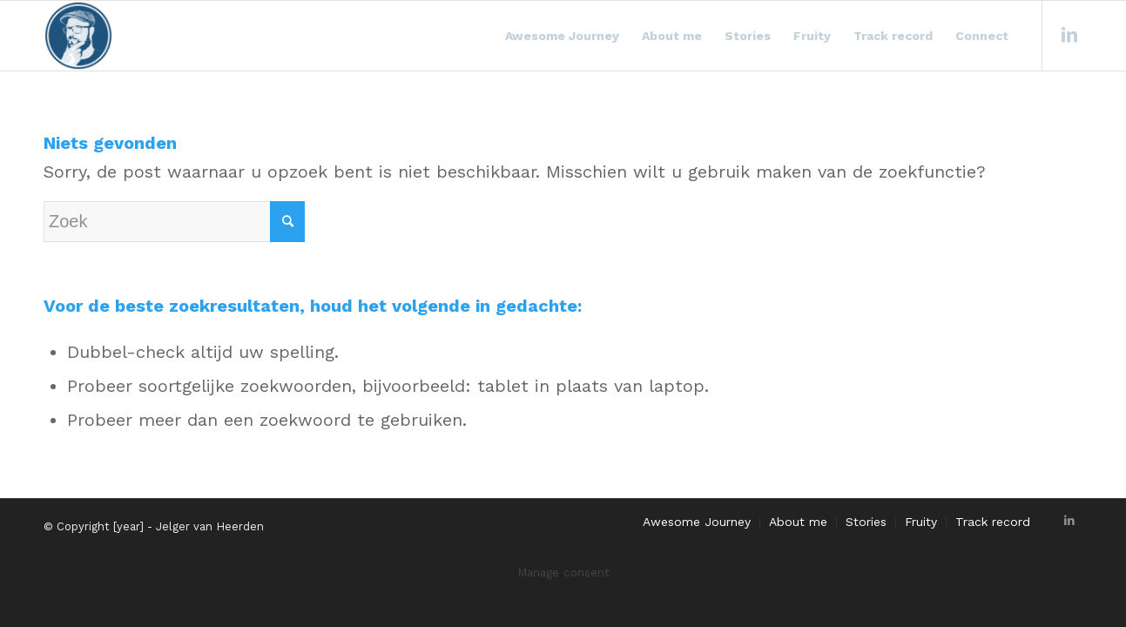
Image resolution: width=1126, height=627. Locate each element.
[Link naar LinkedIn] (1069, 35)
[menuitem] (562, 36)
